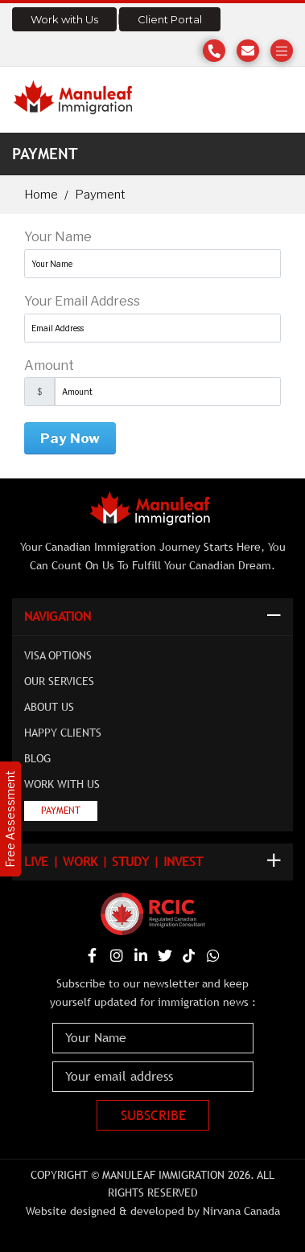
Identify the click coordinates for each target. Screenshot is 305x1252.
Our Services (59, 681)
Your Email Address (82, 301)
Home (41, 194)
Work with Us (64, 19)
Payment (60, 810)
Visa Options (58, 655)
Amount (49, 365)
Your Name (58, 236)
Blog (37, 758)
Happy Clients (62, 732)
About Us (49, 706)
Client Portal (170, 19)
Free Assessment (10, 819)
